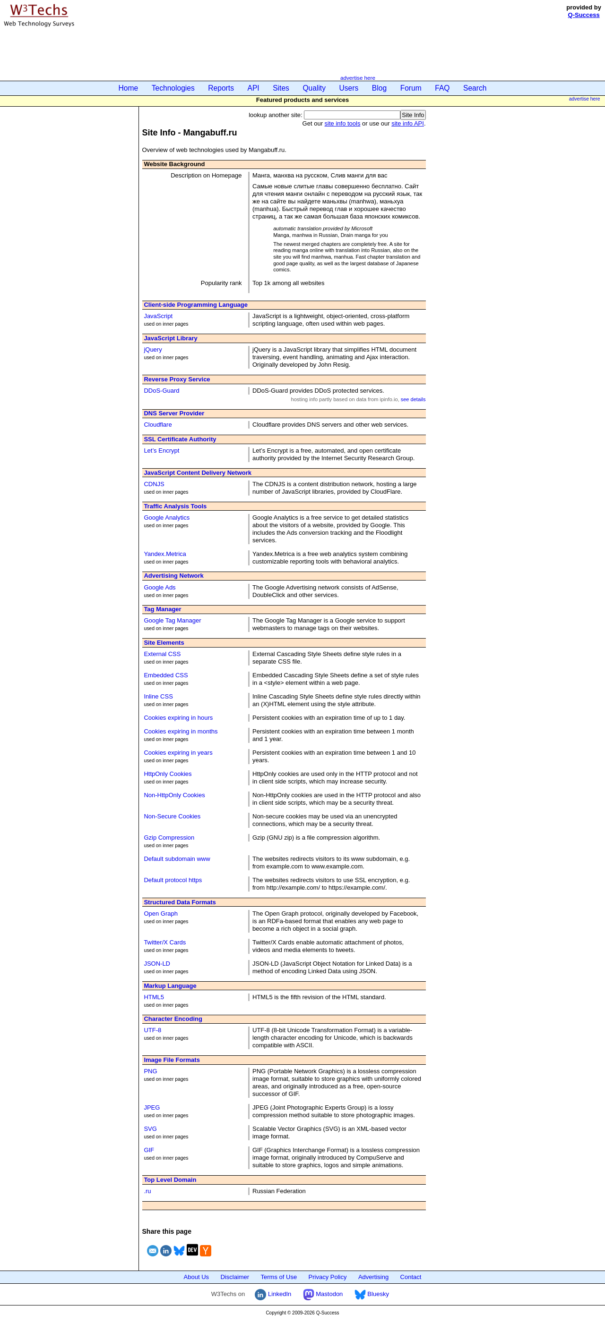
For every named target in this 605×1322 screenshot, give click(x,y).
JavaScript (158, 316)
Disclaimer (234, 1276)
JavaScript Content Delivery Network (197, 472)
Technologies (173, 88)
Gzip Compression (169, 837)
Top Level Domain (170, 1179)
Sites (281, 88)
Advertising (373, 1276)
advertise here (357, 78)
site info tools (343, 123)
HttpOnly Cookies (167, 773)
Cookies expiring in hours (178, 717)
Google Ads (159, 587)
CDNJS (154, 484)
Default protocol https (173, 880)
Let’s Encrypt (161, 450)
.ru (147, 1191)
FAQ (442, 88)
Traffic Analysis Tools (175, 506)
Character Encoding (173, 1018)
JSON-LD (157, 963)
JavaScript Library (170, 338)
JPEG (152, 1107)
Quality (314, 88)
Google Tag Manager (172, 620)
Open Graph (161, 913)
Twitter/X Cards (165, 942)
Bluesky (371, 1293)
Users (349, 88)
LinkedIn (273, 1293)
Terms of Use (279, 1276)
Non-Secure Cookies (172, 816)
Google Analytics (167, 517)
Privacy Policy (328, 1276)
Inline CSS (158, 696)
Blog (379, 88)
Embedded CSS (166, 675)
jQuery (153, 349)
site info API (407, 123)
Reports (221, 88)
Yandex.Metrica (165, 553)
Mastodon (323, 1293)
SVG (150, 1128)
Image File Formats (171, 1059)
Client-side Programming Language (196, 304)
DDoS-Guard (161, 390)
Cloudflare (158, 424)
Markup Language (170, 985)
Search (474, 88)
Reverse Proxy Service (177, 379)
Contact (411, 1276)
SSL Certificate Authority (180, 439)
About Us (196, 1276)
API (253, 88)
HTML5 (154, 997)
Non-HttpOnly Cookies (174, 795)
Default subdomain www (177, 858)
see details (413, 399)
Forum (411, 88)
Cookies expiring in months (180, 731)
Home (128, 88)
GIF (149, 1150)
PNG (150, 1071)
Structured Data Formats (180, 902)
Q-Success (584, 14)
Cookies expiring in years (178, 752)
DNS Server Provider (174, 413)
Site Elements (164, 642)
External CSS (162, 653)
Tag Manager (162, 609)
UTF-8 (152, 1030)
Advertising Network (173, 575)
